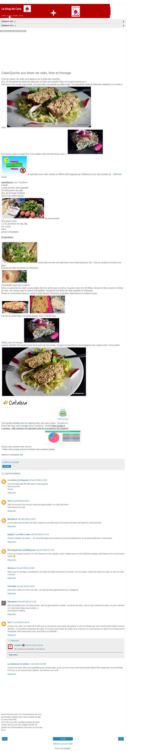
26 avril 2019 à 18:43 (26, 586)
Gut (9, 501)
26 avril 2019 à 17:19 (45, 550)
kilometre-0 (13, 602)
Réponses (14, 641)
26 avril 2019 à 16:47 (27, 519)
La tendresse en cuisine (18, 664)
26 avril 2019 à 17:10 (40, 534)
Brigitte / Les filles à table (19, 534)
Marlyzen (12, 568)
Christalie (12, 586)
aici (21, 455)
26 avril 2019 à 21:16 (27, 602)
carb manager (22, 426)
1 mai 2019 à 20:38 (38, 664)
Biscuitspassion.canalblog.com (22, 550)
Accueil (62, 739)
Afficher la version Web (62, 744)
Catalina (17, 645)
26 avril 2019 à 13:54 (38, 480)
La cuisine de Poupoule (18, 480)
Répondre (12, 493)
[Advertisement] (62, 51)
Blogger (67, 748)
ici (67, 423)
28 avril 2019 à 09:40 (34, 645)
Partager (7, 466)
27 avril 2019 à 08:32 (20, 622)
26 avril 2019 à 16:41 (20, 501)
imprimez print (63, 419)
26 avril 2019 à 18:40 (25, 568)
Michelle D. (12, 519)
